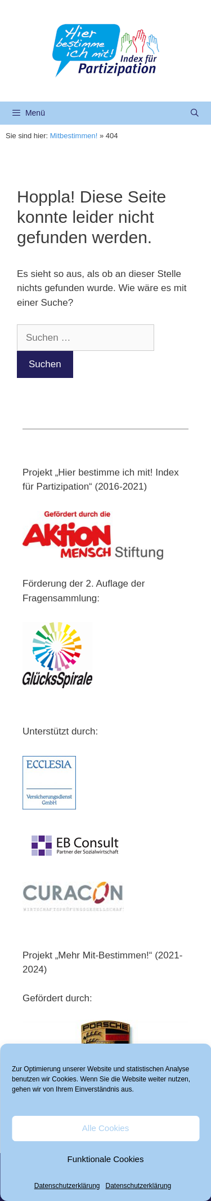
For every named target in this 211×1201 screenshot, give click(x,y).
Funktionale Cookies (106, 1159)
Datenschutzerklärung (67, 1186)
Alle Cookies (105, 1128)
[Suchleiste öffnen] (194, 113)
